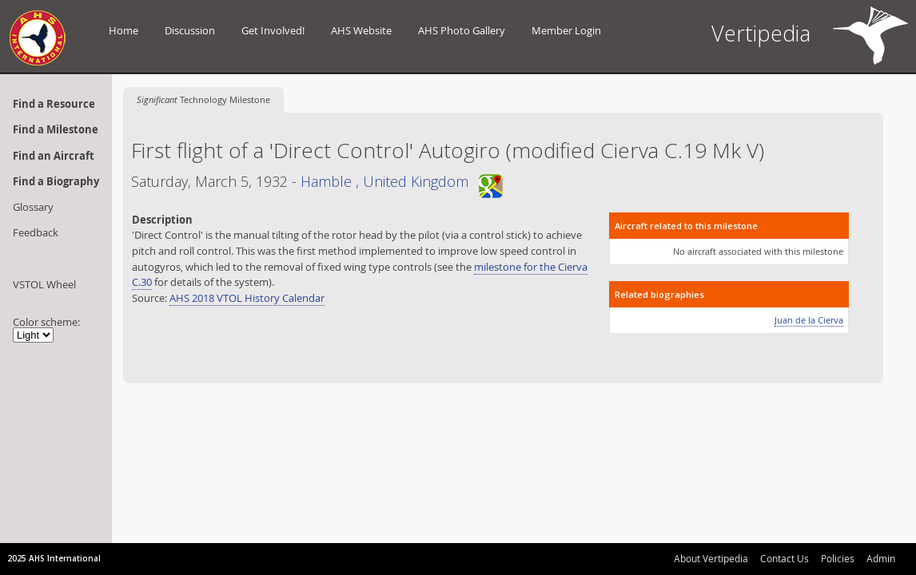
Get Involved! (273, 30)
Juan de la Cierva (809, 320)
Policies (837, 558)
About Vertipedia (711, 558)
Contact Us (784, 558)
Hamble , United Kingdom (402, 181)
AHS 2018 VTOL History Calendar (247, 298)
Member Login (566, 30)
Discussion (190, 30)
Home (123, 30)
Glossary (33, 207)
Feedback (35, 232)
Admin (880, 558)
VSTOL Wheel (44, 284)
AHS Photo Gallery (461, 30)
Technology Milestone (203, 99)
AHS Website (361, 30)
